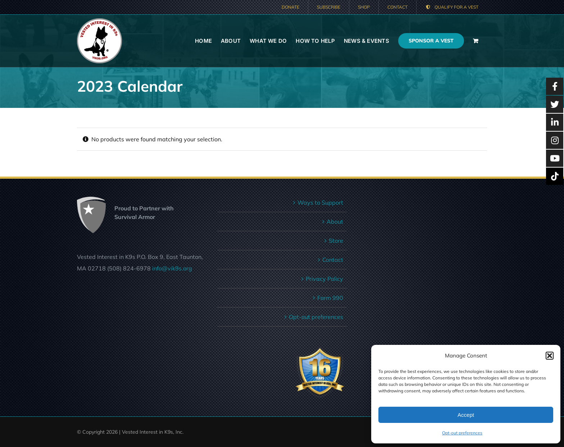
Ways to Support (320, 202)
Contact (332, 259)
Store (336, 240)
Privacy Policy (324, 278)
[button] (549, 355)
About (335, 221)
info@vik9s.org (172, 268)
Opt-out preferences (462, 432)
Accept (466, 415)
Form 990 (330, 297)
